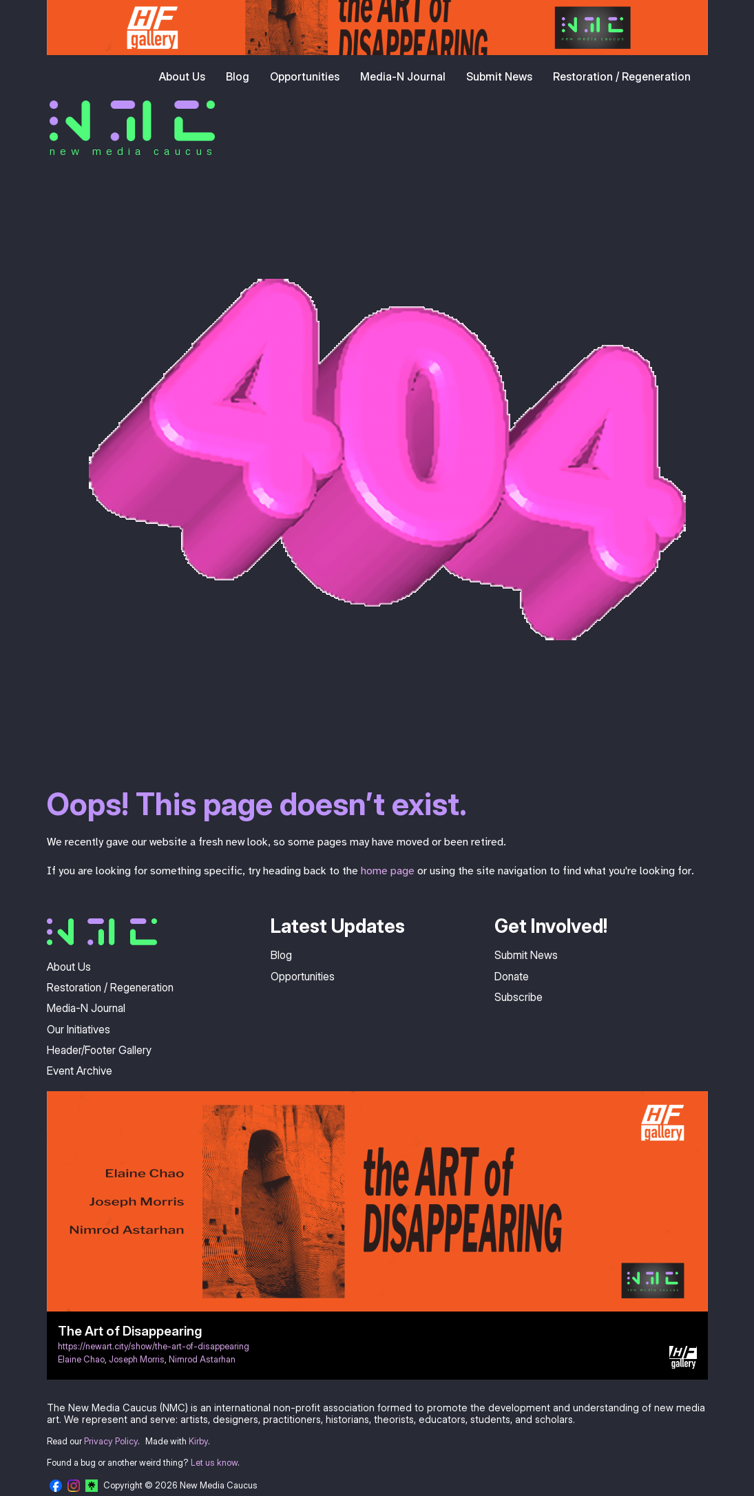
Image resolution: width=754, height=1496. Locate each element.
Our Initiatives (78, 1029)
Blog (237, 76)
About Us (182, 76)
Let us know (214, 1462)
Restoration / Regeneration (622, 76)
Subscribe (518, 997)
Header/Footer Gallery (99, 1050)
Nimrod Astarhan (202, 1359)
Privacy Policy (111, 1441)
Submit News (499, 76)
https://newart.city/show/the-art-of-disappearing (153, 1346)
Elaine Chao (81, 1359)
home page (388, 871)
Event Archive (79, 1070)
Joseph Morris (137, 1359)
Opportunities (304, 76)
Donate (511, 976)
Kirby (198, 1441)
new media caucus (133, 151)
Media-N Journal (403, 76)
